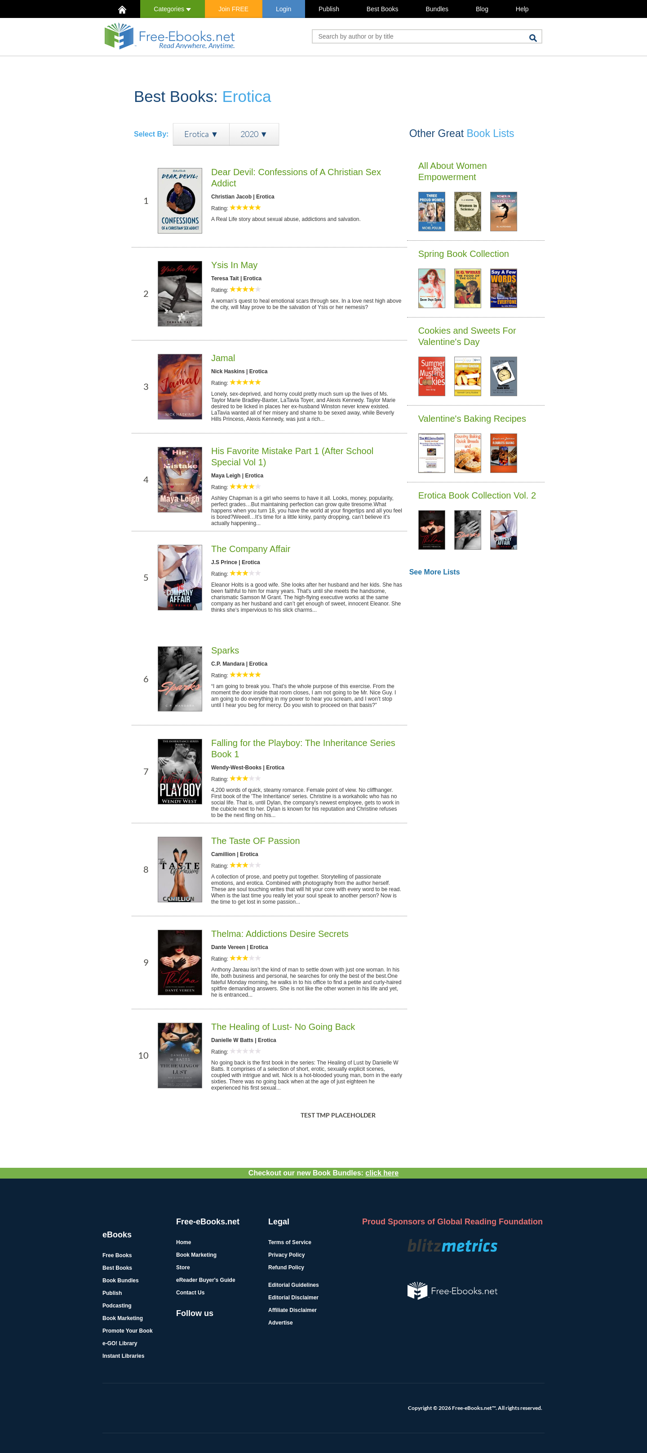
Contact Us (190, 1293)
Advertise (280, 1323)
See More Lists (434, 572)
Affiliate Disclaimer (292, 1310)
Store (183, 1267)
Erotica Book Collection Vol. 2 (477, 495)
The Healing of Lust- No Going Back (283, 1027)
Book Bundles (120, 1280)
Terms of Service (289, 1242)
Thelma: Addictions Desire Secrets (280, 934)
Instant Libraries (123, 1356)
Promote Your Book (127, 1331)
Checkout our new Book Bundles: (323, 1173)
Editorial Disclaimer (293, 1297)
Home (183, 1242)
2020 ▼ (254, 134)
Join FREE (233, 9)
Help (522, 9)
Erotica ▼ (201, 134)
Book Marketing (122, 1318)
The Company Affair (250, 549)
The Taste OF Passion (255, 841)
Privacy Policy (286, 1255)
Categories (172, 9)
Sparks (225, 650)
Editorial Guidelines (293, 1285)
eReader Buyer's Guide (205, 1280)
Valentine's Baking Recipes (472, 419)
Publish (329, 9)
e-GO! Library (119, 1343)
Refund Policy (286, 1267)
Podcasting (117, 1306)
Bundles (436, 9)
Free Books (117, 1255)
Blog (482, 9)
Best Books (383, 9)
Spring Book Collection (463, 254)
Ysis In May (234, 265)
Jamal (223, 358)
